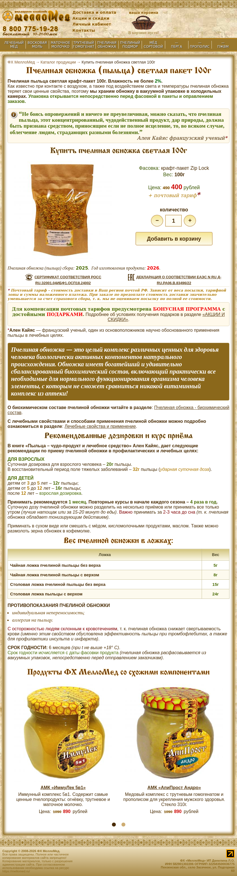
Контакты (83, 30)
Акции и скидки (90, 18)
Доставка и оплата (94, 12)
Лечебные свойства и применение (100, 426)
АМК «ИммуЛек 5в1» (63, 787)
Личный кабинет (91, 24)
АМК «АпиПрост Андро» (174, 787)
